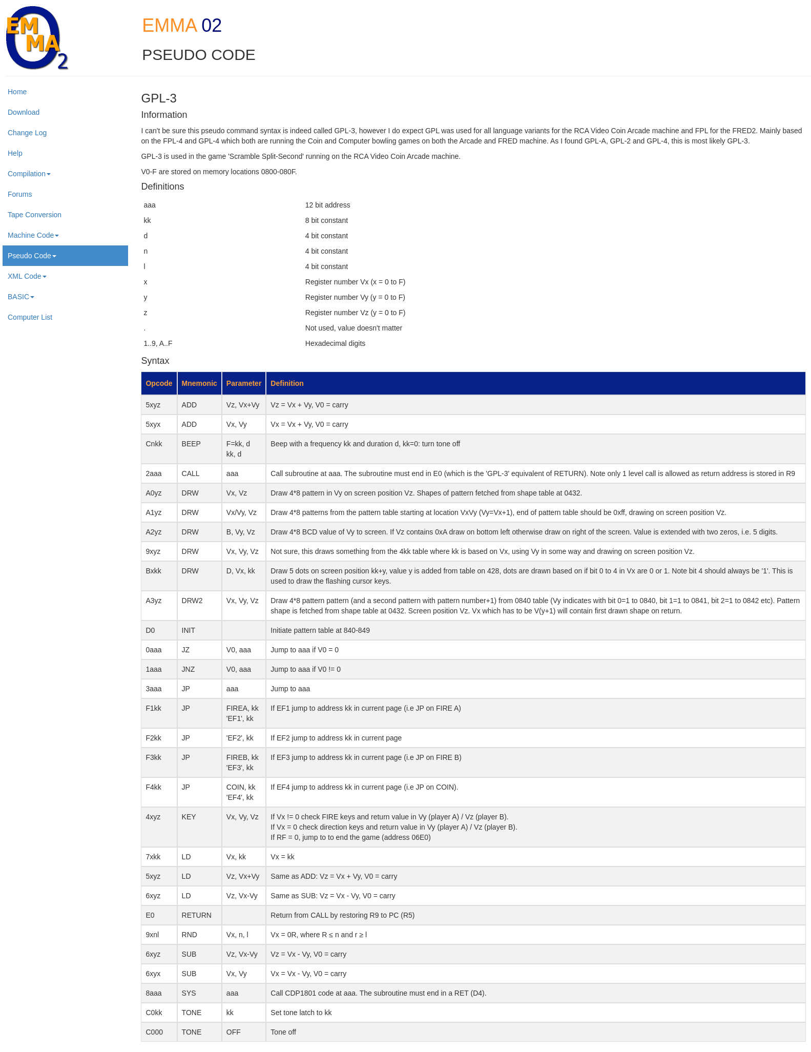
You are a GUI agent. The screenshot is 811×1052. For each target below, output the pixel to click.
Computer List (30, 317)
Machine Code (33, 235)
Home (17, 92)
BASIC (21, 297)
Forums (20, 194)
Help (15, 153)
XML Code (27, 276)
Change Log (27, 133)
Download (23, 112)
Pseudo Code (32, 256)
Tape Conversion (34, 215)
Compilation (29, 174)
